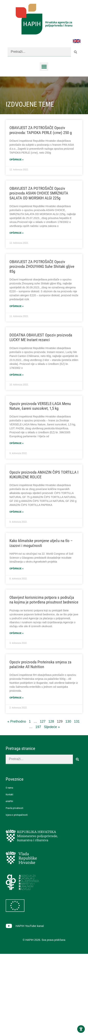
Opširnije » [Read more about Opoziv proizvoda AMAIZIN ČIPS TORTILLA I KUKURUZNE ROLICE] (16, 512)
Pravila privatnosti (14, 808)
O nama (9, 787)
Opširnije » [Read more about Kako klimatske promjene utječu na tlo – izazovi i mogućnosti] (16, 568)
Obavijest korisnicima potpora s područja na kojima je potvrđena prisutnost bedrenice (43, 599)
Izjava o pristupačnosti (17, 814)
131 (77, 721)
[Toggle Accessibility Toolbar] (81, 1029)
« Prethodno (16, 721)
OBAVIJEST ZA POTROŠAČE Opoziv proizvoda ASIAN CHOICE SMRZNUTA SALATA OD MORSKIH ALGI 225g (38, 193)
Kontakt (9, 794)
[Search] (75, 52)
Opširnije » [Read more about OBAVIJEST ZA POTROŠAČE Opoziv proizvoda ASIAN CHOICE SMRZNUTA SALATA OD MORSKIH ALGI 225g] (16, 233)
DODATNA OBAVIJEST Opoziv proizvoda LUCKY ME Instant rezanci (40, 337)
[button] (44, 66)
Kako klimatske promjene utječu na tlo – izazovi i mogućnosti (41, 543)
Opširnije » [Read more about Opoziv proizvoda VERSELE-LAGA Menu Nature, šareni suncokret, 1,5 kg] (16, 443)
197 (38, 727)
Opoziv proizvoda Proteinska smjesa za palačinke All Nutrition (40, 664)
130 (68, 721)
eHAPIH (9, 801)
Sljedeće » (52, 727)
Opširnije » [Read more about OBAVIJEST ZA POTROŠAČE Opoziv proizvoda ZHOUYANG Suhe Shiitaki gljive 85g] (16, 306)
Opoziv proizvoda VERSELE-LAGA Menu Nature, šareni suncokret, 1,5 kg (40, 406)
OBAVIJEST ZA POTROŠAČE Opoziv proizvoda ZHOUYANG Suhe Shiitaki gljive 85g (41, 266)
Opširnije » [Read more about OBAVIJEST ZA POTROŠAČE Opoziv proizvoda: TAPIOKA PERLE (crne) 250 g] (16, 159)
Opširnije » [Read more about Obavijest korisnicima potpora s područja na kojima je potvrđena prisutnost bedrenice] (16, 633)
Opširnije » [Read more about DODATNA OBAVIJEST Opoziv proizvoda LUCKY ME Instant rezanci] (16, 375)
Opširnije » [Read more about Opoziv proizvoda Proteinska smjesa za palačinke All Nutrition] (16, 697)
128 (51, 721)
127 (42, 721)
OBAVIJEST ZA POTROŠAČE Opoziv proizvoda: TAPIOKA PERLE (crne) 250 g (40, 130)
